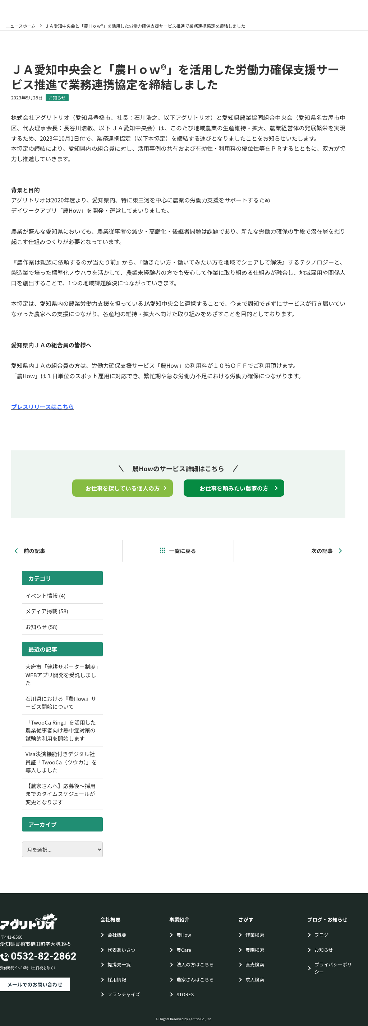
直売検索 (254, 964)
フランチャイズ (123, 994)
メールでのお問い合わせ (35, 984)
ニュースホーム (21, 26)
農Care (183, 949)
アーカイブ (42, 824)
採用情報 (116, 979)
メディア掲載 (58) (47, 611)
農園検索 (254, 949)
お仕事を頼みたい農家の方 (233, 488)
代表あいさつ (121, 949)
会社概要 (116, 934)
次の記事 (326, 550)
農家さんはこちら (195, 979)
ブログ (321, 934)
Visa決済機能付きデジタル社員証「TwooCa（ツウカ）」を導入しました (61, 762)
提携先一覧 (119, 964)
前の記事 (30, 550)
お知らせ (57, 97)
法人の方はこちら (195, 964)
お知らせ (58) (42, 627)
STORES (185, 994)
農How (183, 934)
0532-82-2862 (44, 956)
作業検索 (254, 934)
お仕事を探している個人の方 (122, 488)
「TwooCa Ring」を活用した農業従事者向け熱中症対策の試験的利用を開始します (61, 730)
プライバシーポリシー (333, 968)
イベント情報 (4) (46, 595)
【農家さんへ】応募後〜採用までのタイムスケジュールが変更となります (61, 794)
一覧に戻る (182, 550)
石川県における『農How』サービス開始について (61, 703)
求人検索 (254, 979)
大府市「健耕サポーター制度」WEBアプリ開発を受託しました (62, 675)
